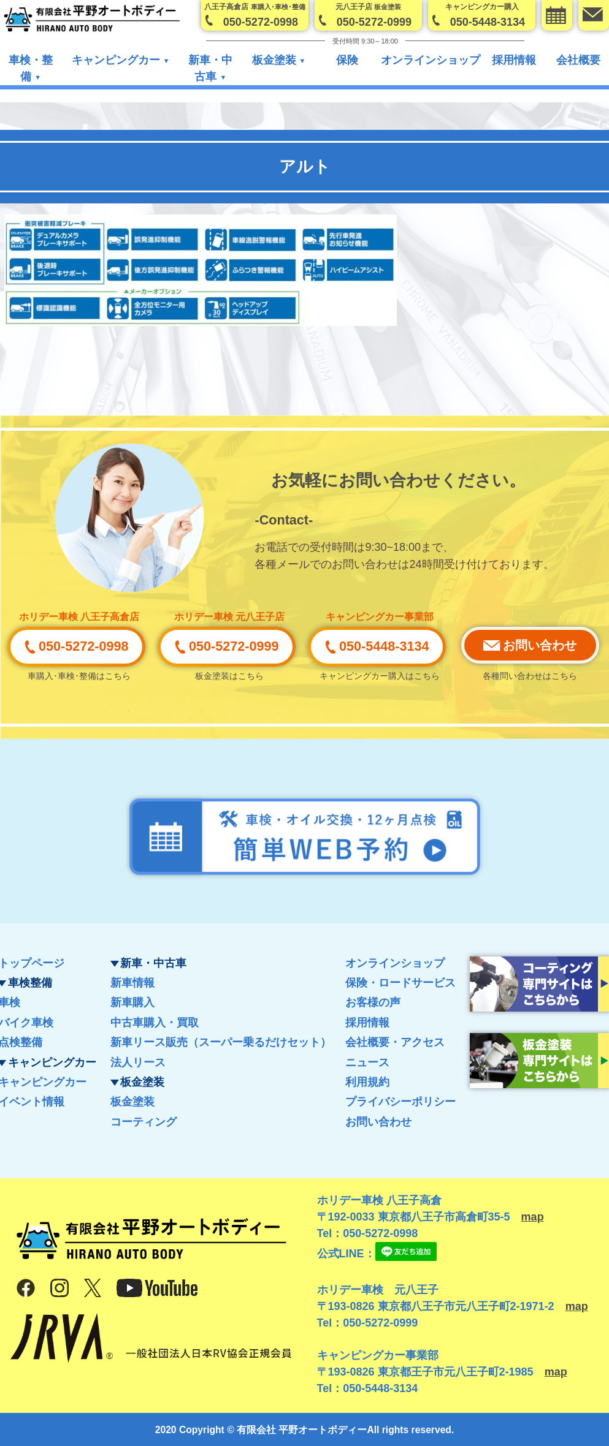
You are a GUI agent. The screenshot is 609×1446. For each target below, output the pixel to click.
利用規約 (367, 1082)
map (532, 1217)
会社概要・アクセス (395, 1042)
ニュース (367, 1062)
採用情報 (514, 60)
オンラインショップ (430, 60)
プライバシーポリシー (400, 1102)
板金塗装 (132, 1102)
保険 (347, 60)
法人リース (138, 1062)
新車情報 (132, 983)
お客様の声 (372, 1002)
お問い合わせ (378, 1122)
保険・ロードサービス (400, 983)
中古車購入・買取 (154, 1022)
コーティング (143, 1122)
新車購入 (132, 1002)
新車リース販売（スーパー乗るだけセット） (220, 1042)
